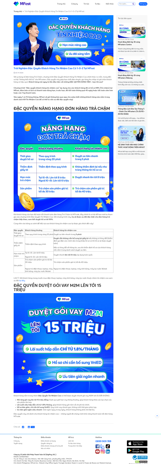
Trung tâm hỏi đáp (75, 446)
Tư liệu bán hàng (74, 443)
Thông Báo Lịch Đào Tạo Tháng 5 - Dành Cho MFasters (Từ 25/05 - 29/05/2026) (131, 111)
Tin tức (86, 4)
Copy (32, 427)
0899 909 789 (103, 441)
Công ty (74, 4)
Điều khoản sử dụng (48, 441)
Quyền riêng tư (46, 443)
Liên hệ (71, 441)
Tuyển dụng (18, 443)
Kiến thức (110, 4)
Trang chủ (61, 4)
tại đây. (22, 281)
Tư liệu (97, 4)
